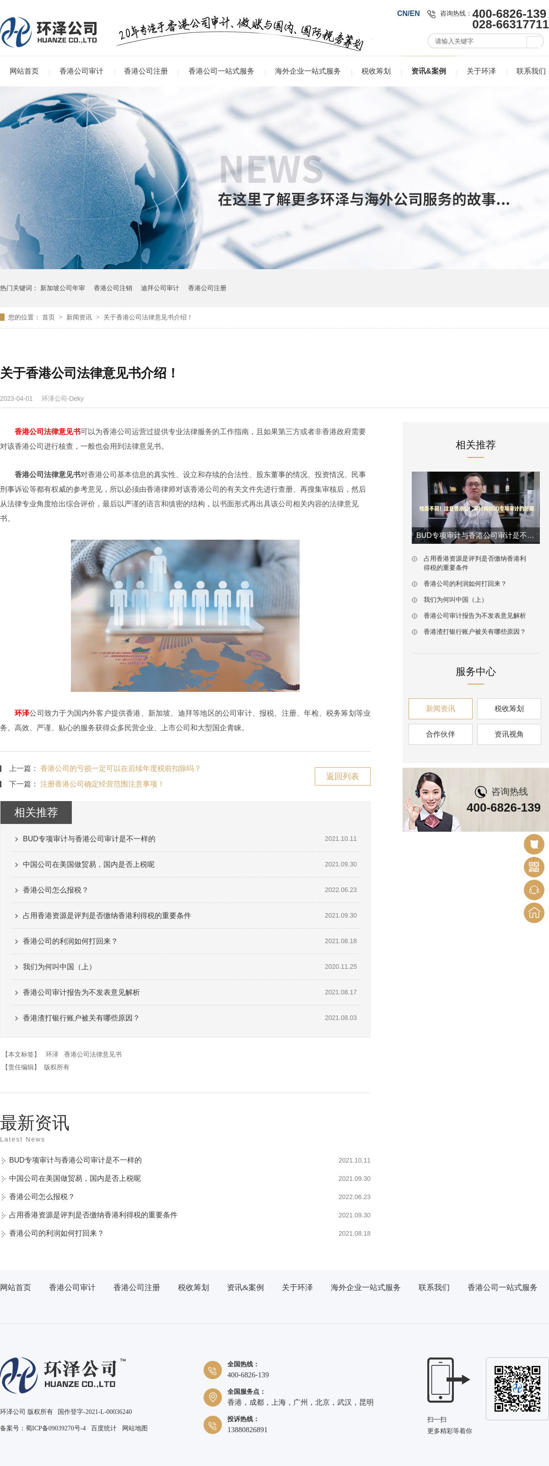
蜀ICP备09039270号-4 (56, 1428)
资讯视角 (509, 734)
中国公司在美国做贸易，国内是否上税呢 (89, 864)
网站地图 (135, 1428)
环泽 (22, 713)
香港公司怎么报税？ (56, 890)
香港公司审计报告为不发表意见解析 (81, 992)
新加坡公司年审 (62, 288)
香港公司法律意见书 (93, 1054)
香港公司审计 (81, 71)
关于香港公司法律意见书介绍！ (148, 317)
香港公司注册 (146, 71)
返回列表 (342, 776)
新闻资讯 (80, 317)
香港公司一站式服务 (221, 71)
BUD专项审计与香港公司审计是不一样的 (89, 839)
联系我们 (531, 71)
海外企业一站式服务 (308, 71)
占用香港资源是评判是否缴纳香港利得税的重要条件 (107, 915)
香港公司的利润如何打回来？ (70, 941)
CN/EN (408, 13)
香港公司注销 (113, 288)
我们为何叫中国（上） (59, 967)
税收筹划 (376, 71)
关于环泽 (481, 71)
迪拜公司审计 (160, 288)
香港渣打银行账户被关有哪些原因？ (81, 1018)
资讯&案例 (428, 71)
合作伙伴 (440, 734)
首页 (49, 317)
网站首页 (24, 71)
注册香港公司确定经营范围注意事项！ (102, 784)
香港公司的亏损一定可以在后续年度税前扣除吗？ (120, 768)
